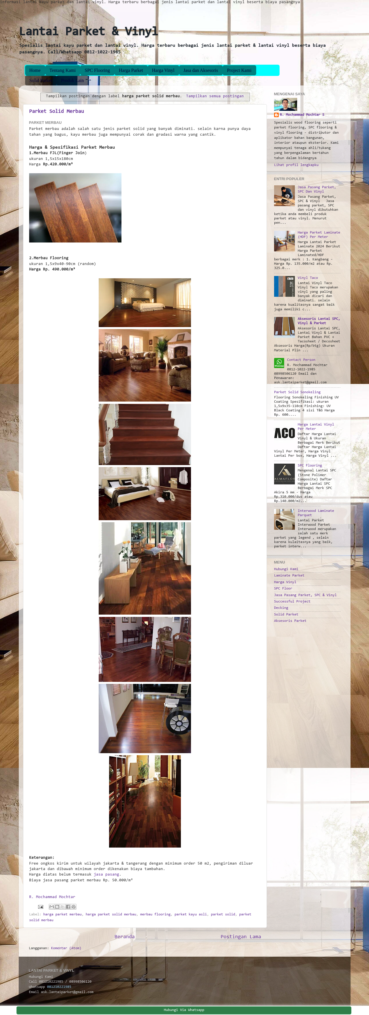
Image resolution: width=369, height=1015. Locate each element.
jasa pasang (106, 875)
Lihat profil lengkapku (296, 165)
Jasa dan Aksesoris (200, 70)
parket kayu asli (191, 914)
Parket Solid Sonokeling (297, 392)
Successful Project (292, 601)
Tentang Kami (63, 70)
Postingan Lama (241, 937)
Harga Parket (131, 70)
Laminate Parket (289, 575)
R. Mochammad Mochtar (52, 897)
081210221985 (59, 987)
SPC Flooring (97, 70)
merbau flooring (155, 914)
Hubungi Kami (286, 569)
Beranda (125, 937)
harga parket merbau (62, 914)
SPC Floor (283, 588)
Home (35, 70)
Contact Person (301, 360)
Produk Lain (72, 80)
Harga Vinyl (163, 70)
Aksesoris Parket (290, 621)
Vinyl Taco (308, 278)
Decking (281, 608)
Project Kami (239, 70)
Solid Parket (40, 80)
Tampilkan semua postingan (215, 96)
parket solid (223, 914)
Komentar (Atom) (66, 948)
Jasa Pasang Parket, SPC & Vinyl (305, 595)
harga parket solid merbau (111, 914)
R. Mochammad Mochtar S (302, 115)
